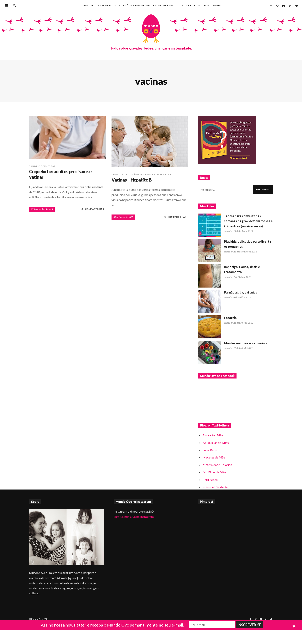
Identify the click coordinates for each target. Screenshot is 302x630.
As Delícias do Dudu (216, 442)
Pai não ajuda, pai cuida (240, 292)
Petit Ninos (210, 479)
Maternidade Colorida (217, 465)
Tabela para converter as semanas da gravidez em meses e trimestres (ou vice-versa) (248, 221)
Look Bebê (210, 450)
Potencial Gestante (215, 487)
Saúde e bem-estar (42, 166)
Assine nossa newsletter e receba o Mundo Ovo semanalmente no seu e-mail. (112, 624)
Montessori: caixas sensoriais (245, 343)
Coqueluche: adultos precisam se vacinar (60, 174)
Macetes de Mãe (214, 457)
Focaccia (230, 318)
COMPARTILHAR (92, 209)
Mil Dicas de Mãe (214, 472)
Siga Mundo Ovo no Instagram (134, 516)
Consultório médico (127, 174)
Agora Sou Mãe (213, 435)
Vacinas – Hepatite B (132, 180)
